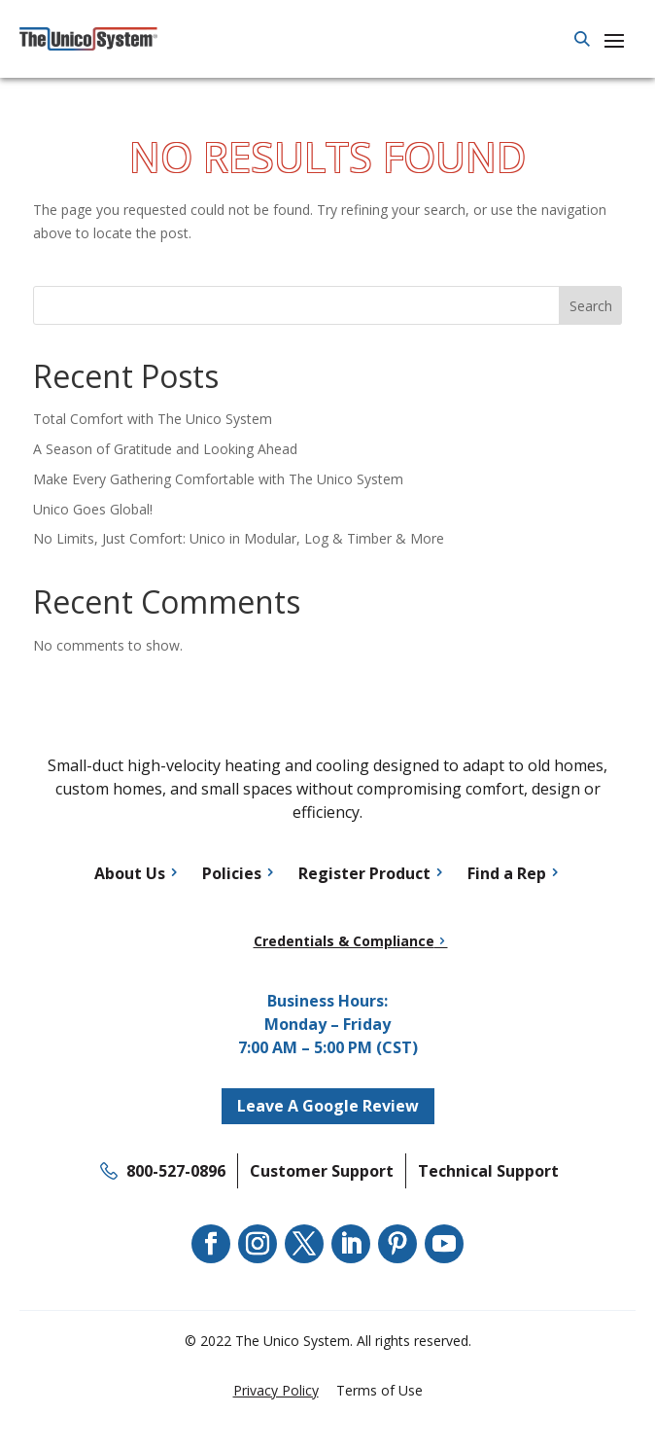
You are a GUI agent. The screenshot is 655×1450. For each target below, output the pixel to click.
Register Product (364, 873)
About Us (129, 873)
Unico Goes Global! (93, 509)
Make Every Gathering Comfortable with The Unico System (218, 479)
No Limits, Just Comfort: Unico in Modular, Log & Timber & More (238, 538)
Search (590, 306)
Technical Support (488, 1171)
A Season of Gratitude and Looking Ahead (165, 449)
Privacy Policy (276, 1390)
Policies (231, 873)
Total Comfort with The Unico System (152, 418)
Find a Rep (506, 873)
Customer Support (322, 1171)
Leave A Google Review (328, 1105)
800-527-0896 (175, 1171)
